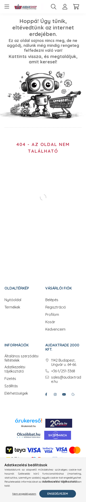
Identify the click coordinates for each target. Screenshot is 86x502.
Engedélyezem (57, 493)
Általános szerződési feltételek (21, 358)
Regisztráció (55, 307)
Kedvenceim (55, 329)
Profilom (52, 314)
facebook (46, 394)
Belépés (51, 300)
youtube (64, 394)
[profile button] (64, 6)
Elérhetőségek (16, 393)
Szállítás (11, 386)
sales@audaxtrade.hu (66, 379)
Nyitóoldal (12, 300)
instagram (55, 394)
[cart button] (75, 6)
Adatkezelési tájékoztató (14, 369)
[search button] (53, 6)
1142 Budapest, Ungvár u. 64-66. (64, 362)
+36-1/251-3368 (63, 371)
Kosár (50, 322)
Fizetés (10, 379)
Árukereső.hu (28, 426)
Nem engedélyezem (24, 493)
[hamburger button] (6, 6)
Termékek (12, 307)
